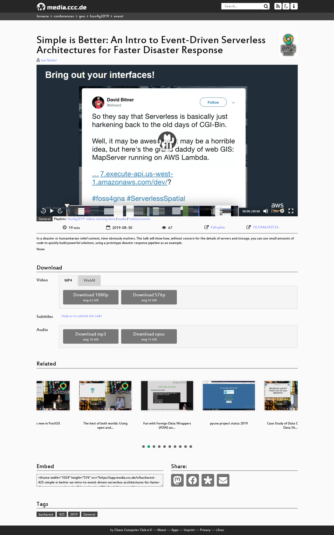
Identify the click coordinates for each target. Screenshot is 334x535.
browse (43, 16)
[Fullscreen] (291, 211)
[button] (167, 140)
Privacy (205, 530)
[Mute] (265, 211)
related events (139, 219)
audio (122, 219)
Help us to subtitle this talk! (81, 316)
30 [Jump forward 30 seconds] (60, 211)
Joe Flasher (49, 60)
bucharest (46, 515)
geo (82, 16)
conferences (64, 16)
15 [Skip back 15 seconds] (43, 211)
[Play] (51, 211)
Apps (174, 530)
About (161, 530)
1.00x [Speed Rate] (274, 211)
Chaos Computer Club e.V (133, 530)
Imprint (189, 530)
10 (190, 446)
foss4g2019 (99, 16)
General (44, 219)
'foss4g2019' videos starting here (91, 219)
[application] (167, 140)
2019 (74, 515)
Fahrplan (218, 227)
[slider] (153, 211)
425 (62, 515)
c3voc (220, 530)
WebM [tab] (89, 280)
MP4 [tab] (68, 280)
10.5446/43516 (266, 227)
